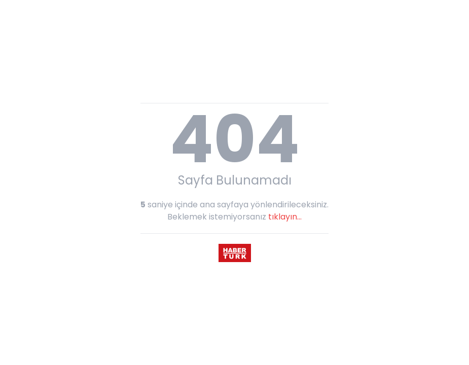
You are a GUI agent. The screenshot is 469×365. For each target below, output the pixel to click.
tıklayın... (285, 217)
